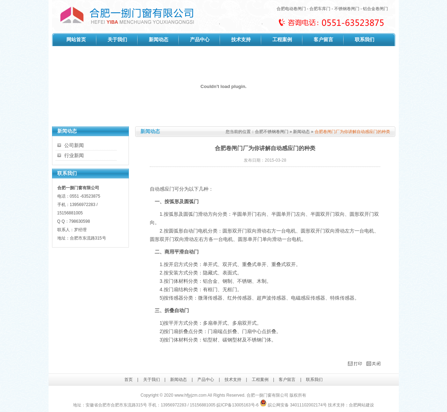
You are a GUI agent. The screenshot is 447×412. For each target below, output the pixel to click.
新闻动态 (158, 39)
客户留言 (323, 39)
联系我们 (364, 39)
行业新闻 (74, 155)
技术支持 (241, 39)
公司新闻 (74, 145)
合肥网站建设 (361, 405)
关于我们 (117, 39)
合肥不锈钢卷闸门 (271, 131)
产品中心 (200, 39)
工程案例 (282, 39)
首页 (128, 379)
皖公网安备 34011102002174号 (293, 405)
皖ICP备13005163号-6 (237, 405)
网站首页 (76, 39)
